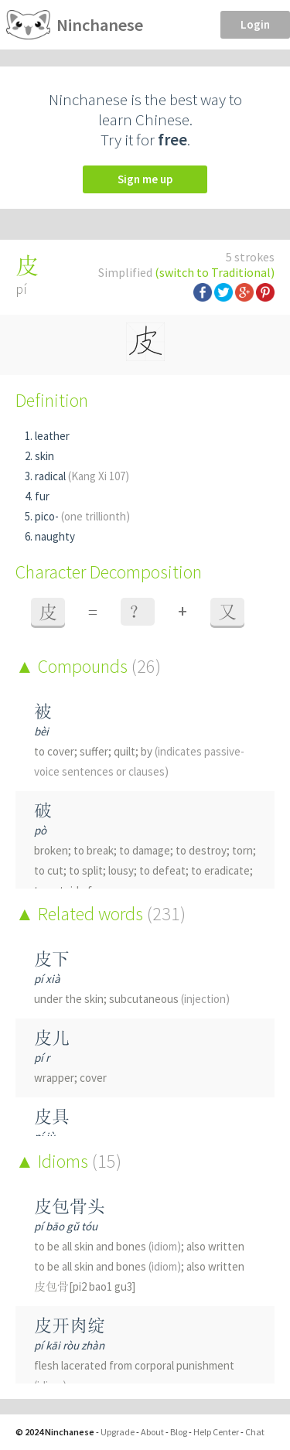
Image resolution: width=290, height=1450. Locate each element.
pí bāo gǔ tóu (65, 1226)
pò (40, 830)
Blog (178, 1432)
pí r (41, 1057)
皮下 (52, 958)
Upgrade (118, 1432)
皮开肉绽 (69, 1325)
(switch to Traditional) (215, 272)
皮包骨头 (69, 1206)
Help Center (216, 1432)
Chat (254, 1432)
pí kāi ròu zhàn (69, 1345)
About (152, 1432)
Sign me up (145, 179)
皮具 (52, 1116)
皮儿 (52, 1037)
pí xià (47, 978)
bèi (41, 731)
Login (255, 24)
